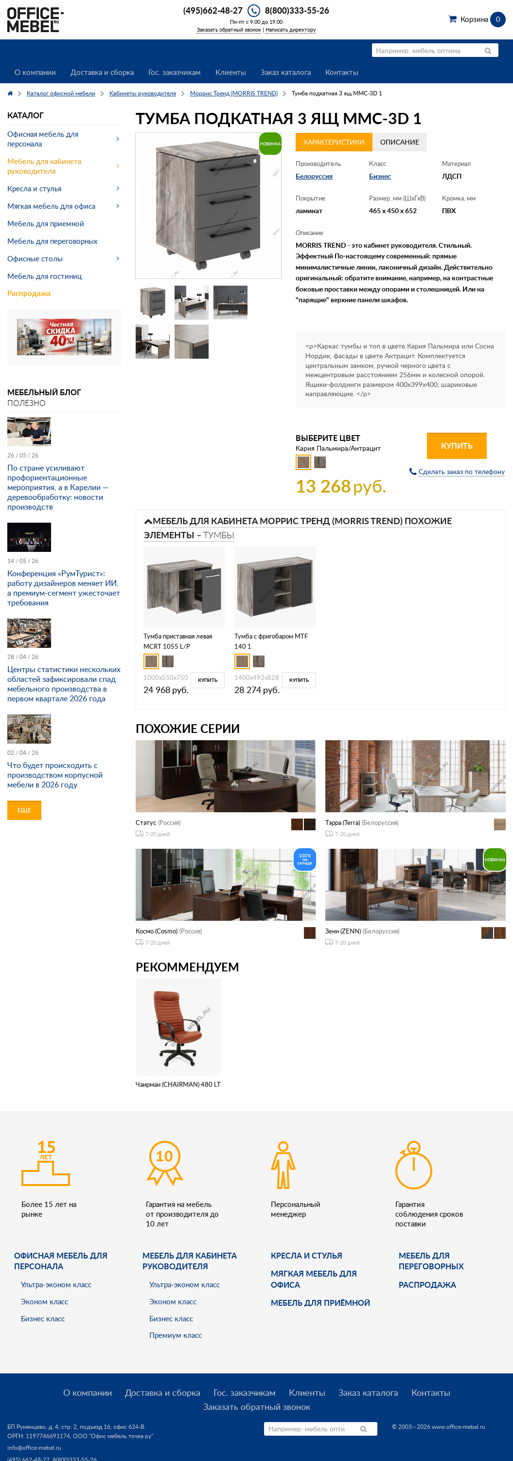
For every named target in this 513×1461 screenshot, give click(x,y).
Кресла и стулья (34, 188)
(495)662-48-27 (213, 10)
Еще (24, 810)
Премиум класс (175, 1335)
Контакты (341, 72)
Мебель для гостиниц (44, 276)
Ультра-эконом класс (56, 1284)
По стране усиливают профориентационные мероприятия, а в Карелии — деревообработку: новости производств (58, 487)
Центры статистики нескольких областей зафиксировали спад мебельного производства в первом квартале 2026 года (64, 684)
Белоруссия (314, 176)
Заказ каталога (286, 72)
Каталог (25, 115)
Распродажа (29, 293)
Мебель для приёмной (320, 1302)
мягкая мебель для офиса (314, 1279)
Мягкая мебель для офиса (51, 206)
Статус (146, 822)
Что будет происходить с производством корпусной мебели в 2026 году (55, 775)
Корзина (483, 19)
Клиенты (230, 72)
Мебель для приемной (45, 223)
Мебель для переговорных (52, 241)
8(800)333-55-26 (297, 10)
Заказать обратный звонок (229, 29)
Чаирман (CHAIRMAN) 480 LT (178, 1084)
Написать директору (290, 29)
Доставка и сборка (102, 72)
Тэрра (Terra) (342, 822)
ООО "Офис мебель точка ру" (113, 1436)
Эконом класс (44, 1301)
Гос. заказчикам (174, 72)
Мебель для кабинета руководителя (44, 166)
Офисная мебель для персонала (42, 138)
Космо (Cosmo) (156, 931)
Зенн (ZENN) (343, 931)
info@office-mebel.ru (34, 1447)
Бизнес (380, 176)
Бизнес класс (43, 1318)
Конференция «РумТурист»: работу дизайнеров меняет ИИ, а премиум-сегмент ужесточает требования (63, 588)
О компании (35, 72)
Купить (457, 445)
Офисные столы (35, 258)
